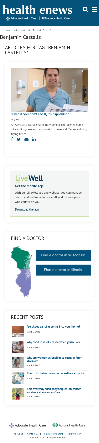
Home (7, 30)
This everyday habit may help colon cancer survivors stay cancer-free (54, 390)
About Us (18, 433)
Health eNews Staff (53, 433)
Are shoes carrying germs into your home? (53, 326)
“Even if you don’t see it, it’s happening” (40, 114)
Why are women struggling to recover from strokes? (54, 359)
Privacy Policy (74, 433)
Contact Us (33, 433)
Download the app (27, 209)
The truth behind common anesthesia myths (55, 373)
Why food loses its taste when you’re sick (53, 342)
